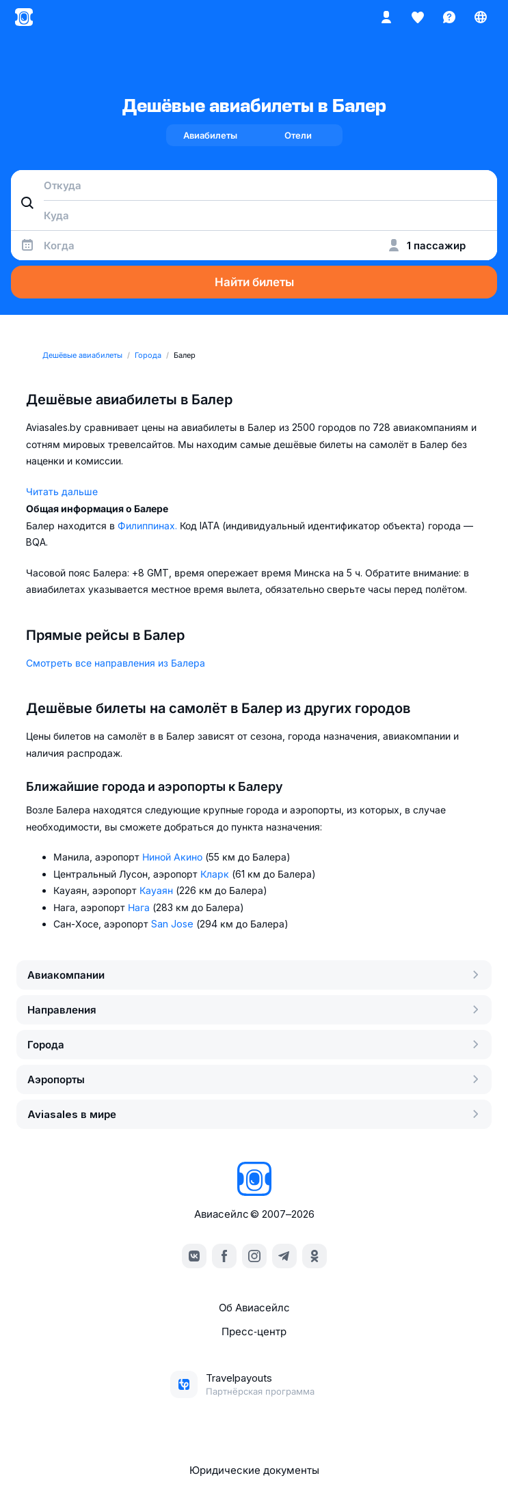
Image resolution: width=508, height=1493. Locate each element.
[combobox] (254, 185)
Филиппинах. (149, 525)
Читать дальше (62, 491)
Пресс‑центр (254, 1331)
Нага (140, 907)
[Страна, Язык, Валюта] (480, 17)
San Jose (173, 924)
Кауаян (157, 890)
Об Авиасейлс (254, 1307)
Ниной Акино (173, 857)
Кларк (216, 874)
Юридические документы (254, 1470)
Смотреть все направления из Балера (115, 663)
